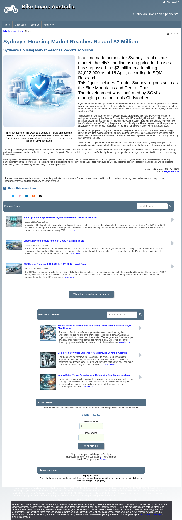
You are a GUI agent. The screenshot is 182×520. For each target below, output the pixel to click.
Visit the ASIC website (151, 514)
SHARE (173, 33)
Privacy (103, 459)
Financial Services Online (71, 500)
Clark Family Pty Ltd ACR (25, 495)
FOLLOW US (171, 2)
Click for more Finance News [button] (91, 294)
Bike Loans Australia (13, 31)
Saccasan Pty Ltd (74, 495)
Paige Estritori (171, 171)
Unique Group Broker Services (99, 495)
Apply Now (49, 25)
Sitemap (35, 25)
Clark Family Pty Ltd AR (52, 495)
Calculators (20, 25)
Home (7, 25)
